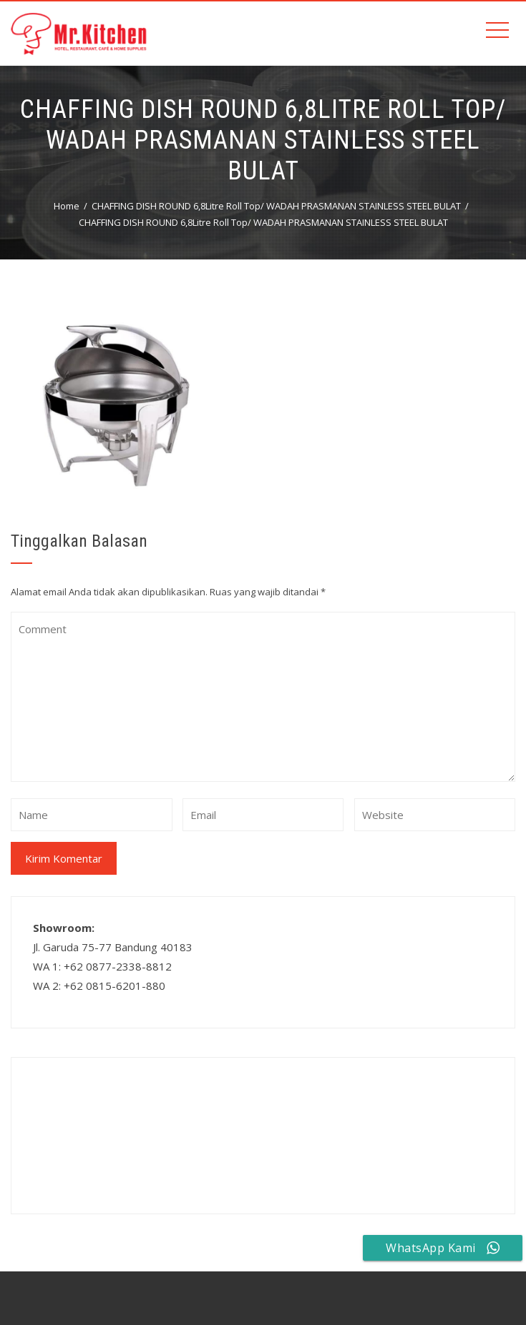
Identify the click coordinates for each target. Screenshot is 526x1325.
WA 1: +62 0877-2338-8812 (102, 966)
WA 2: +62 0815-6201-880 (99, 985)
